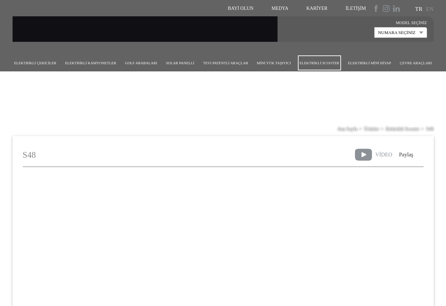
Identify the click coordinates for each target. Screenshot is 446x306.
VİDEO (373, 154)
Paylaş (406, 154)
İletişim (355, 8)
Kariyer (316, 8)
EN (430, 9)
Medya (279, 8)
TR (419, 9)
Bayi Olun (240, 8)
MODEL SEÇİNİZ (411, 23)
